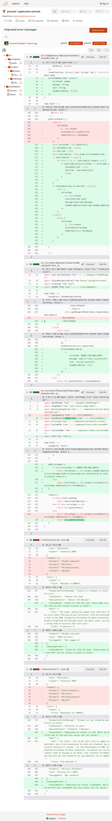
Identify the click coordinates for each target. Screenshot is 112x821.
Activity (78, 20)
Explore (15, 3)
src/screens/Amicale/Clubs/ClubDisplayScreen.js (60, 264)
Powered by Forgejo (56, 814)
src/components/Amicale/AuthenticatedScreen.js (60, 57)
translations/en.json (53, 540)
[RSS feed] (54, 11)
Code (8, 20)
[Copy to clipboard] (82, 57)
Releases (52, 20)
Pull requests (36, 20)
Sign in (104, 3)
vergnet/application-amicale (24, 16)
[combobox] (91, 50)
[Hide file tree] (4, 50)
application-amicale (29, 11)
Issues (20, 20)
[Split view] (99, 50)
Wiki (65, 20)
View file (102, 57)
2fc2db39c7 (75, 43)
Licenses (62, 818)
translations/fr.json (53, 669)
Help (26, 3)
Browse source (98, 30)
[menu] (106, 50)
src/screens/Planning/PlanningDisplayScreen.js (60, 392)
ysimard (11, 11)
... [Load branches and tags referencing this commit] (6, 37)
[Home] (5, 3)
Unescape (90, 57)
